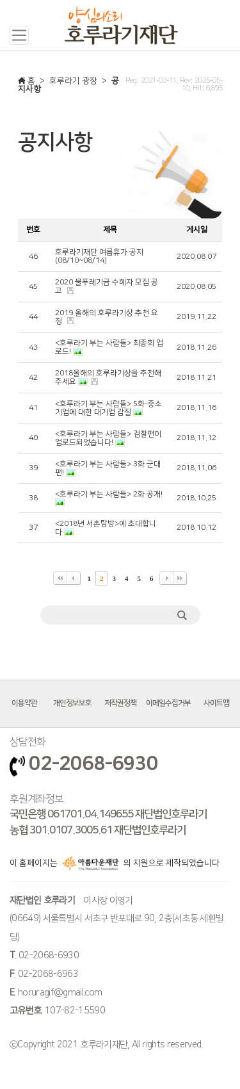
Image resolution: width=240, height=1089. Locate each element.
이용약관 (24, 703)
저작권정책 (120, 703)
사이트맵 (216, 703)
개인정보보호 (72, 703)
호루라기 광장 (73, 80)
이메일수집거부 (168, 703)
